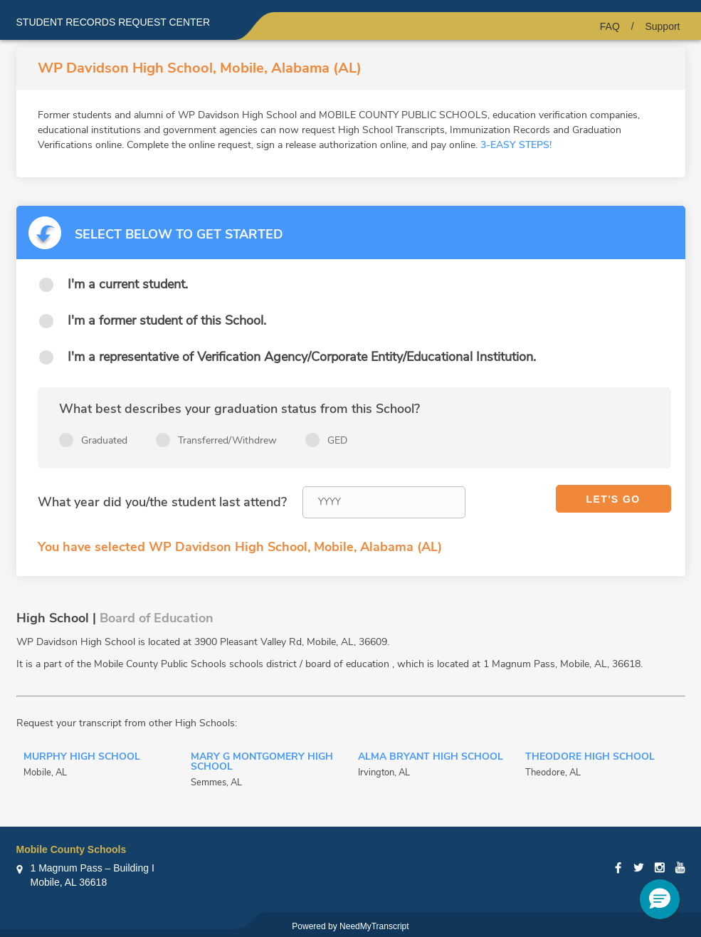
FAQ (610, 26)
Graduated (104, 440)
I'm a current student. (128, 284)
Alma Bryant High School (430, 757)
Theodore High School (590, 757)
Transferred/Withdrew (227, 440)
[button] (660, 899)
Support (662, 26)
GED (337, 440)
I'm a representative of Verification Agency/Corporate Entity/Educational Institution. (302, 356)
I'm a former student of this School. (167, 320)
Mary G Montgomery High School (262, 762)
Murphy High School (81, 757)
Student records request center (113, 22)
